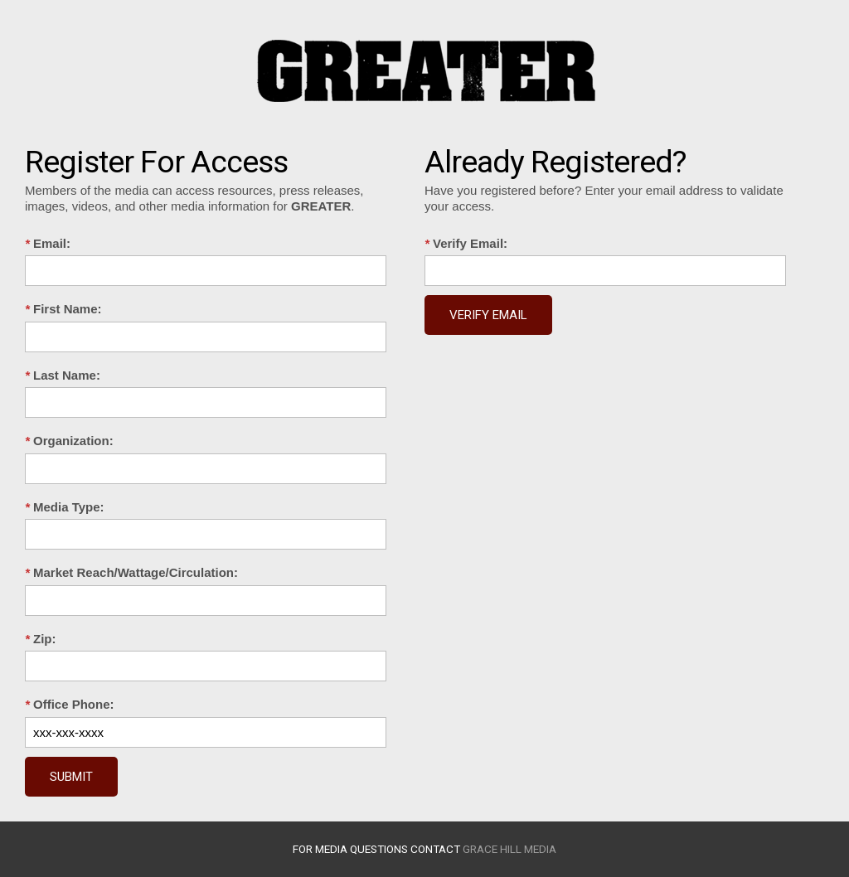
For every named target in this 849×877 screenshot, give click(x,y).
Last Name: (62, 375)
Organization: (69, 441)
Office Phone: (69, 704)
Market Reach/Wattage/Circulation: (131, 572)
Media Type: (64, 507)
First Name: (63, 309)
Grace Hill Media (509, 848)
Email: (47, 243)
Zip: (40, 639)
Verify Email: (465, 243)
